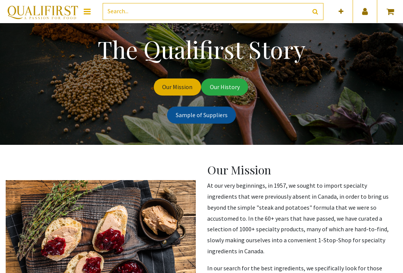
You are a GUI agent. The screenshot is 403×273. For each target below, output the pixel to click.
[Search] (315, 11)
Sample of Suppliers (202, 115)
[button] (341, 11)
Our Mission (177, 87)
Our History (225, 87)
